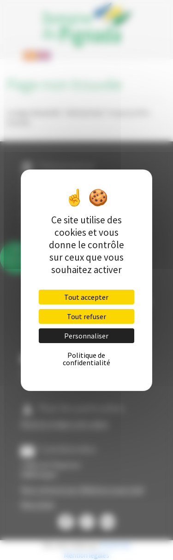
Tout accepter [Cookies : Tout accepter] (86, 297)
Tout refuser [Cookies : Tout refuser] (86, 316)
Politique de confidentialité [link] (86, 358)
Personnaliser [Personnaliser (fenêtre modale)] (86, 335)
